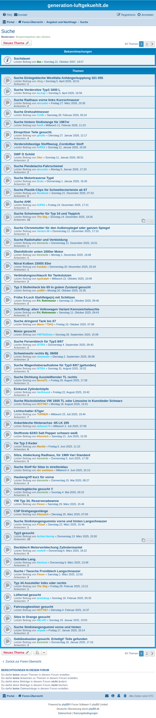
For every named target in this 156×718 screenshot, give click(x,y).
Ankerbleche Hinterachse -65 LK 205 (41, 423)
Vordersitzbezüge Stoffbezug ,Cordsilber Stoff (49, 144)
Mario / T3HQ (45, 324)
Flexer (41, 504)
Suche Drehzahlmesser (31, 112)
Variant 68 (43, 231)
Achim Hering (45, 536)
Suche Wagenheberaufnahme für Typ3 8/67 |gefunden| (55, 365)
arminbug (43, 598)
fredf (40, 125)
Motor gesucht (25, 331)
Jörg (40, 81)
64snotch (42, 436)
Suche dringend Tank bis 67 (35, 321)
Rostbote (42, 193)
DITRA (41, 344)
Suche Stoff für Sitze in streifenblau (41, 467)
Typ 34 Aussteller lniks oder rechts (40, 583)
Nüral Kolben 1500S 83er (32, 263)
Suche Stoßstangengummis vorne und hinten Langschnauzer (60, 521)
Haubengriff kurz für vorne (34, 477)
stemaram (43, 356)
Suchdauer (22, 58)
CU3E (40, 115)
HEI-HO (41, 620)
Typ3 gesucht (24, 533)
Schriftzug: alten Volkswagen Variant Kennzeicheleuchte (56, 309)
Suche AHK (22, 201)
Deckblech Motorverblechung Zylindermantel (48, 547)
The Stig (42, 216)
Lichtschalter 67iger (29, 411)
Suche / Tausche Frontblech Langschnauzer (47, 571)
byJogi (41, 93)
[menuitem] (7, 15)
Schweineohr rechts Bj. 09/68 (36, 353)
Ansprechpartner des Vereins (33, 36)
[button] (152, 44)
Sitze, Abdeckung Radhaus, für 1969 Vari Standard (52, 455)
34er (39, 157)
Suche (8, 31)
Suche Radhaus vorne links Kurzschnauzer (46, 100)
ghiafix (41, 135)
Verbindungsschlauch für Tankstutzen (42, 275)
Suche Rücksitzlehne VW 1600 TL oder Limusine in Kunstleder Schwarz (68, 401)
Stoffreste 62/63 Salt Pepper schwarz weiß (46, 433)
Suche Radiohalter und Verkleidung (41, 240)
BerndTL (42, 380)
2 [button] (147, 44)
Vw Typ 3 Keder (25, 443)
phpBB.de (94, 709)
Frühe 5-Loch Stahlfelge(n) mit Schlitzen (44, 297)
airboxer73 (43, 426)
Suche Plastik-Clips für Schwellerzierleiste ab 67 (50, 190)
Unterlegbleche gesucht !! (33, 489)
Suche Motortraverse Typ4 (34, 178)
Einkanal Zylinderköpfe (31, 389)
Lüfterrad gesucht (27, 595)
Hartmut (42, 562)
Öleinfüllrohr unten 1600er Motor (38, 251)
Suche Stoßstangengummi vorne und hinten (47, 627)
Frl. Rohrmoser (46, 300)
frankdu (42, 266)
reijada (41, 630)
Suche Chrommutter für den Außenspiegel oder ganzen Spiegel (62, 228)
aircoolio (42, 103)
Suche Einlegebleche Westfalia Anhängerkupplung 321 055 (58, 78)
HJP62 (41, 147)
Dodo (40, 181)
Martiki (41, 446)
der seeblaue (45, 470)
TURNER (42, 414)
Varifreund (43, 392)
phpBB (65, 704)
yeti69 (40, 290)
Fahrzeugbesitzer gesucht (33, 607)
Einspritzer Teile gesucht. (33, 132)
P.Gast (41, 524)
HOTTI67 (42, 404)
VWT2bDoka (44, 334)
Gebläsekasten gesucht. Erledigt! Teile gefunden (50, 639)
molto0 (41, 550)
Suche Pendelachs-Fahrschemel (38, 166)
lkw (39, 61)
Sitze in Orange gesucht (32, 617)
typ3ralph (43, 278)
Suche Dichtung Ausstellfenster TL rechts (45, 377)
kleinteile (42, 243)
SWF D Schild (24, 154)
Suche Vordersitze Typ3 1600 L (37, 90)
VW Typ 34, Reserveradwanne (36, 501)
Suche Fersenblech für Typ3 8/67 (38, 341)
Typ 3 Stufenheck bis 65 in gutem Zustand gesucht (52, 287)
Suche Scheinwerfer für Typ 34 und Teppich (47, 213)
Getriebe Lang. (25, 559)
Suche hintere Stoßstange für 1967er (41, 122)
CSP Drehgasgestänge (31, 511)
